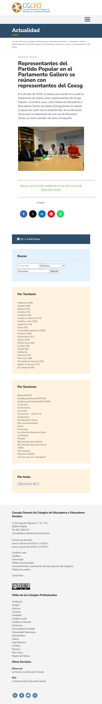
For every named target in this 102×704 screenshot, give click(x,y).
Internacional (23, 342)
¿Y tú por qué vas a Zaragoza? (31, 457)
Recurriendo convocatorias (30, 441)
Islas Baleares (19, 642)
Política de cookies (21, 569)
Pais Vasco (17, 652)
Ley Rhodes (23, 435)
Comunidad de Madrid (23, 628)
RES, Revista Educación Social (31, 444)
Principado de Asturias (28, 361)
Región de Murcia (25, 364)
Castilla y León (24, 321)
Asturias (16, 608)
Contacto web (19, 552)
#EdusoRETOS (24, 395)
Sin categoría (23, 367)
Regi (14, 656)
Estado (20, 333)
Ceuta (20, 327)
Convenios (22, 410)
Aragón (21, 305)
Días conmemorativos (27, 423)
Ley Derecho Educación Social (31, 432)
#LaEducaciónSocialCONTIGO (31, 398)
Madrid (20, 349)
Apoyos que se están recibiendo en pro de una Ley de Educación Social (51, 188)
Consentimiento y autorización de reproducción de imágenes (42, 566)
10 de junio (22, 404)
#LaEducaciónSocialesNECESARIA (34, 401)
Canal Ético (17, 575)
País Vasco (22, 358)
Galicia (33, 57)
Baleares (21, 308)
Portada (21, 438)
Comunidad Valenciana (28, 330)
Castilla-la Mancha (21, 622)
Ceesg (57, 106)
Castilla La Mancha (26, 318)
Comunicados (23, 407)
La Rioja (21, 345)
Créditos (16, 556)
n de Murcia (24, 656)
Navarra (21, 355)
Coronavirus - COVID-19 (29, 413)
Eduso (20, 426)
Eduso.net (17, 668)
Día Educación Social (27, 420)
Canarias (21, 312)
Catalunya (17, 625)
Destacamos (23, 416)
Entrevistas (22, 429)
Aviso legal (17, 559)
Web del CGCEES (26, 453)
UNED (20, 447)
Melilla (20, 352)
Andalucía (22, 302)
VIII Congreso (23, 450)
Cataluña (21, 324)
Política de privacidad (23, 563)
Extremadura (23, 336)
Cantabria (22, 315)
